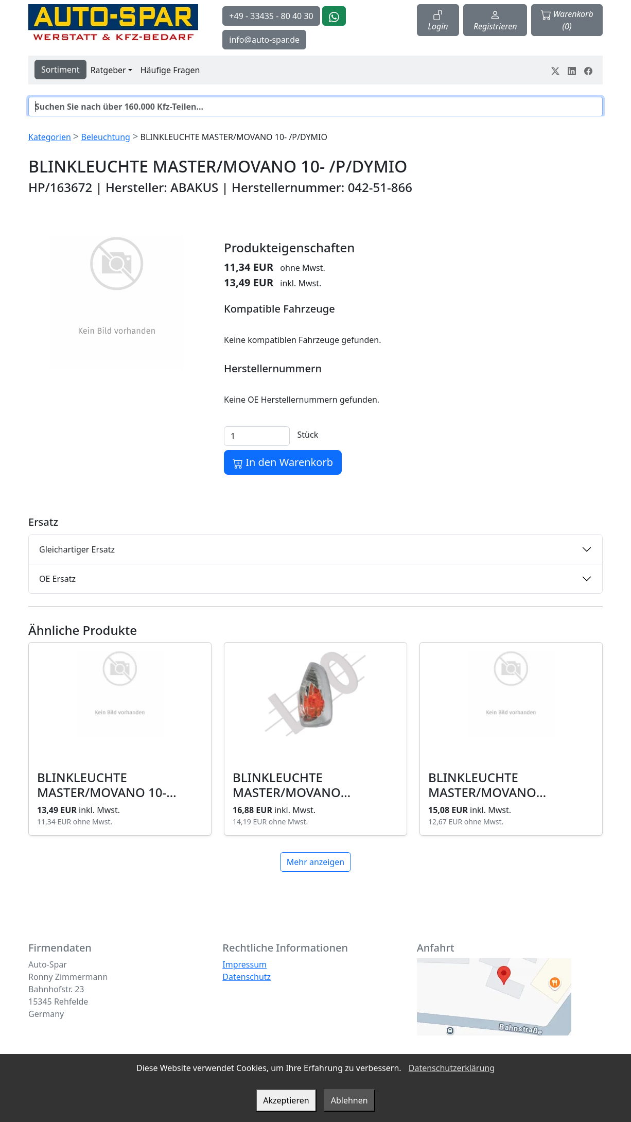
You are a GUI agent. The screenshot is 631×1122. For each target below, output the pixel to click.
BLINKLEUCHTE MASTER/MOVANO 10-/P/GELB (287, 792)
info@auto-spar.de (264, 39)
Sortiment (60, 69)
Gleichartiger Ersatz (77, 549)
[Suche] (315, 106)
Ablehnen (349, 1100)
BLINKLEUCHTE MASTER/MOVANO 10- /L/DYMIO (101, 792)
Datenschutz (246, 976)
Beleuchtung (105, 137)
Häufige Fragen (170, 70)
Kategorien (49, 137)
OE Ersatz (57, 578)
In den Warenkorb (283, 462)
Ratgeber (108, 70)
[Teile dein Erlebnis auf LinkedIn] (572, 70)
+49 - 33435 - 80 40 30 (271, 16)
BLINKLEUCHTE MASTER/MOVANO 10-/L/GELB (482, 792)
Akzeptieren (286, 1100)
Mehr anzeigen (315, 862)
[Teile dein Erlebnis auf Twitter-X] (555, 70)
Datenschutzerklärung (452, 1068)
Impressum (244, 964)
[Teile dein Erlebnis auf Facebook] (588, 70)
